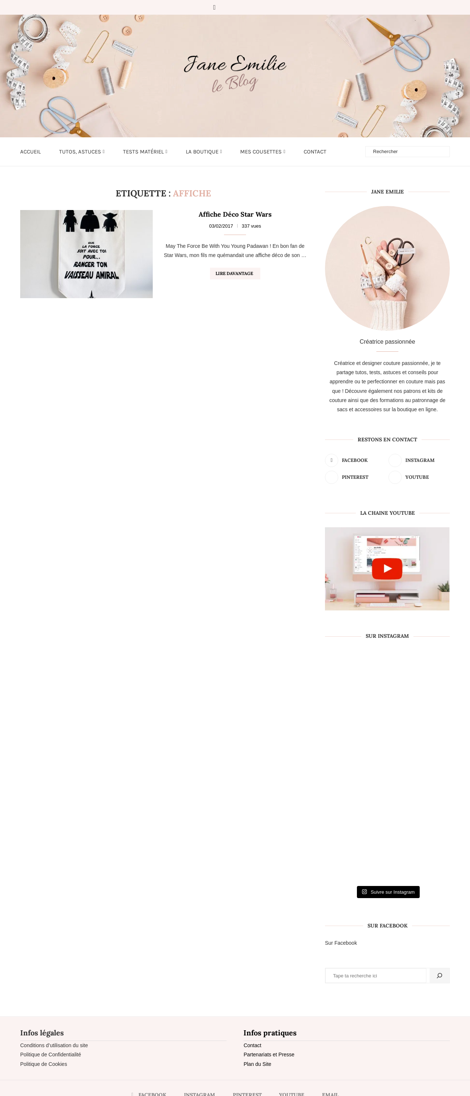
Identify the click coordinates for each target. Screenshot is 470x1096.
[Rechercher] (439, 975)
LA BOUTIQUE (202, 151)
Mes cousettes (261, 151)
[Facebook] (214, 7)
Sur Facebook (341, 943)
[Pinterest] (355, 477)
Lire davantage (234, 273)
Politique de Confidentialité (50, 1054)
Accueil (30, 151)
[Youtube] (246, 7)
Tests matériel (143, 151)
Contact (315, 151)
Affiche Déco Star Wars (235, 214)
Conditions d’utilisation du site (54, 1045)
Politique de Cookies (43, 1064)
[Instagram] (225, 7)
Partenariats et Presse (268, 1054)
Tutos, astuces (80, 151)
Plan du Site (257, 1064)
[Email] (256, 7)
